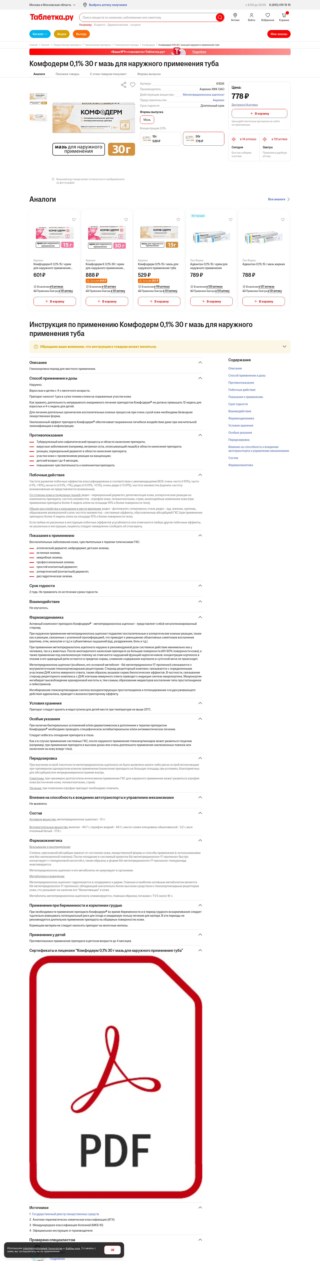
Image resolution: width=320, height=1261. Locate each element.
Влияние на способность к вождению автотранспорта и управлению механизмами (258, 449)
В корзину (262, 113)
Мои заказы (279, 34)
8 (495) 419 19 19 (280, 5)
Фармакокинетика (240, 465)
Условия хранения (240, 425)
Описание (235, 368)
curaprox (135, 25)
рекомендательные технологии (42, 1248)
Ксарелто (100, 25)
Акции (61, 34)
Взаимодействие (239, 411)
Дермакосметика (118, 25)
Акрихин (218, 100)
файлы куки (73, 1248)
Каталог (38, 34)
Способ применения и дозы (247, 375)
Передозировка (239, 440)
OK (112, 1250)
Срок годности (238, 404)
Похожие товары (67, 74)
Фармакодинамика (241, 418)
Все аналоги (276, 199)
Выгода (81, 34)
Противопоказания (241, 383)
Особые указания (240, 432)
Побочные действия (242, 390)
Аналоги (39, 74)
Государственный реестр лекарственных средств (65, 1216)
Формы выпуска (149, 74)
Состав (233, 458)
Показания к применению (245, 397)
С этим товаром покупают (108, 74)
